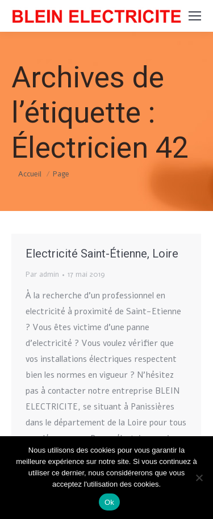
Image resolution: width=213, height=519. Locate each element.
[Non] (198, 477)
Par (42, 274)
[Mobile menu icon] (195, 16)
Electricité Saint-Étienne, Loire (102, 253)
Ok (109, 502)
